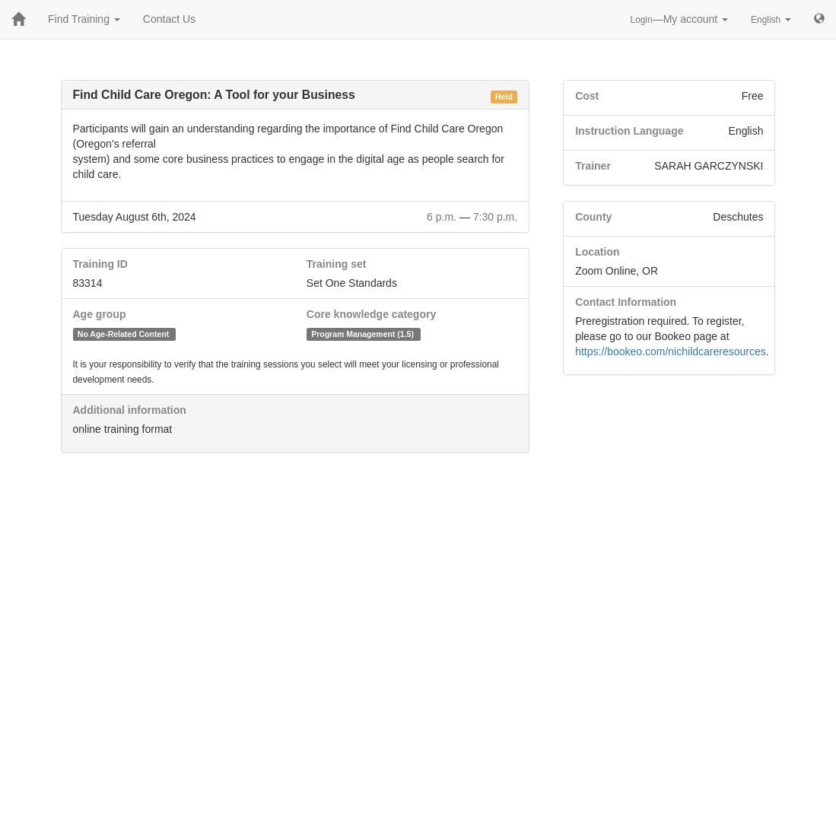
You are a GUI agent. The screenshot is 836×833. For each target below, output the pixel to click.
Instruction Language (629, 131)
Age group (99, 314)
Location (597, 252)
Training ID (100, 264)
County (593, 217)
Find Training (84, 19)
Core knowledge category (371, 314)
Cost (587, 96)
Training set (337, 264)
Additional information (129, 410)
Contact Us (169, 19)
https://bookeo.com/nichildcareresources (670, 351)
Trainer (593, 166)
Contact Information (625, 302)
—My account (680, 19)
